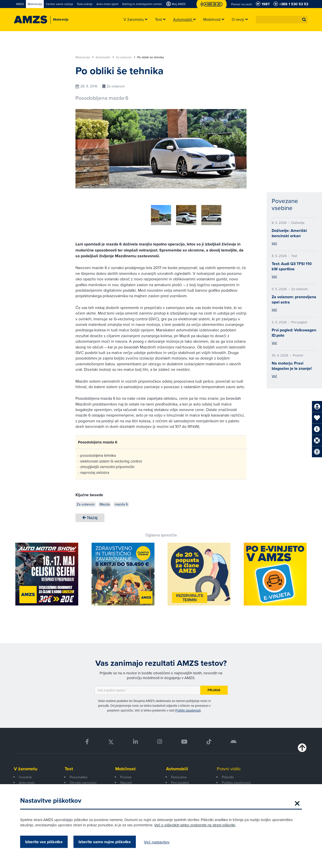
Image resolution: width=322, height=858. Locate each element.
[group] (133, 212)
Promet (125, 775)
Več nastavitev (157, 842)
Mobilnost (125, 767)
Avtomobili (105, 57)
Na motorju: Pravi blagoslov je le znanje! (292, 365)
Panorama (178, 775)
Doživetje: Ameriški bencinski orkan (289, 233)
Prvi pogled (180, 780)
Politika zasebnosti (236, 780)
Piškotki (228, 775)
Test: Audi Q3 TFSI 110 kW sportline (292, 266)
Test (69, 767)
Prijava (214, 688)
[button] (304, 19)
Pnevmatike (79, 775)
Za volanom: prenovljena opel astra (294, 299)
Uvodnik (25, 775)
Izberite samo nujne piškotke (104, 842)
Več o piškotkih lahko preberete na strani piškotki (194, 825)
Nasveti (126, 780)
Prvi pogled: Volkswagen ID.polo (294, 332)
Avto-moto (27, 780)
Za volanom (125, 57)
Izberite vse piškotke (44, 842)
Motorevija (84, 57)
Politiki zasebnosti (188, 708)
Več (274, 243)
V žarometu (25, 767)
